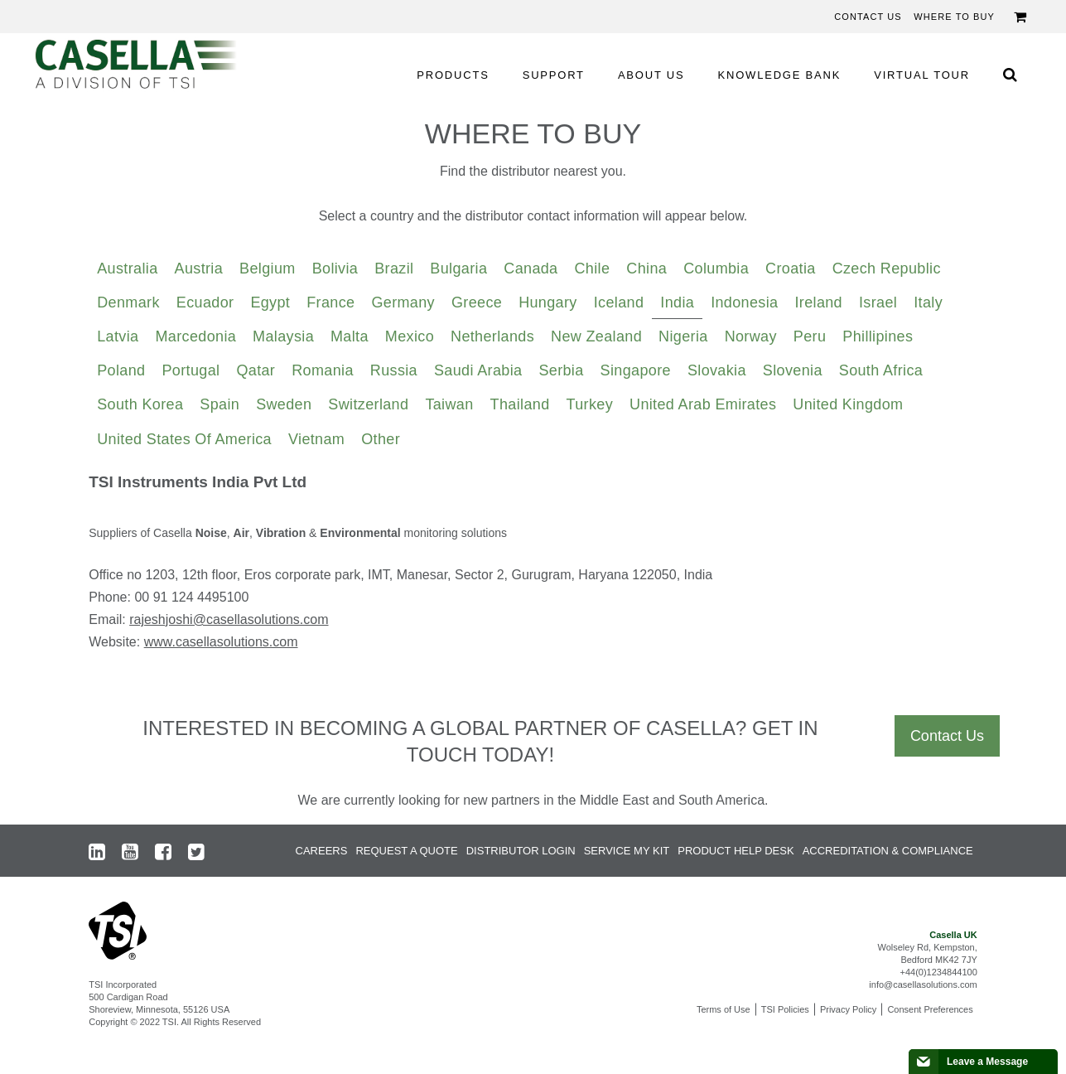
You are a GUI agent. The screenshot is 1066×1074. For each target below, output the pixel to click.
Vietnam (316, 439)
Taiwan (449, 404)
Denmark (128, 302)
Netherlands (492, 336)
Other (380, 439)
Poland (121, 370)
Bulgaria (458, 268)
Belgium (267, 268)
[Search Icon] (1009, 74)
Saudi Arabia (478, 370)
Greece (476, 302)
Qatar (255, 370)
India (677, 302)
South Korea (140, 404)
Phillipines (877, 336)
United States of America (184, 439)
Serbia (560, 370)
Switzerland (368, 404)
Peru (809, 336)
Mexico (409, 336)
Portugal (190, 370)
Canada (530, 268)
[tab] (127, 269)
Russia (393, 370)
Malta (349, 336)
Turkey (590, 404)
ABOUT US (651, 75)
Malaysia (283, 336)
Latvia (117, 336)
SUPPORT (554, 75)
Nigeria (683, 336)
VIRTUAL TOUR (922, 75)
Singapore (636, 370)
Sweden (283, 404)
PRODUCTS (453, 75)
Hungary (548, 302)
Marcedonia (195, 336)
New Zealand (596, 336)
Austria (199, 268)
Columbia (716, 268)
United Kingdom (848, 404)
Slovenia (792, 370)
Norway (751, 336)
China (646, 268)
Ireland (818, 302)
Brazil (393, 268)
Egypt (270, 302)
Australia (127, 268)
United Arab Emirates (702, 404)
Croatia (790, 268)
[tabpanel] (533, 568)
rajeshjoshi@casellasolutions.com (228, 619)
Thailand (520, 404)
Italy (928, 302)
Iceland (619, 302)
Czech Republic (886, 268)
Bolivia (335, 268)
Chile (592, 268)
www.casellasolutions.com (221, 642)
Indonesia (744, 302)
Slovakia (716, 370)
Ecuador (205, 302)
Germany (403, 302)
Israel (878, 302)
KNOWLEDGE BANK (780, 75)
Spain (219, 404)
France (330, 302)
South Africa (881, 370)
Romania (323, 370)
